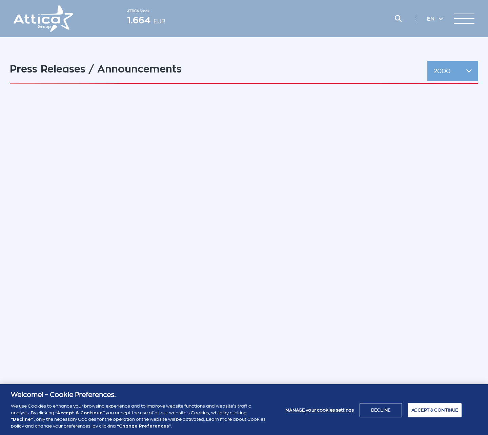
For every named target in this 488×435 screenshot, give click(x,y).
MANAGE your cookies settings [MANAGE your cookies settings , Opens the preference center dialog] (319, 413)
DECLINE (380, 413)
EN (431, 19)
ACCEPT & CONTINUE (434, 413)
